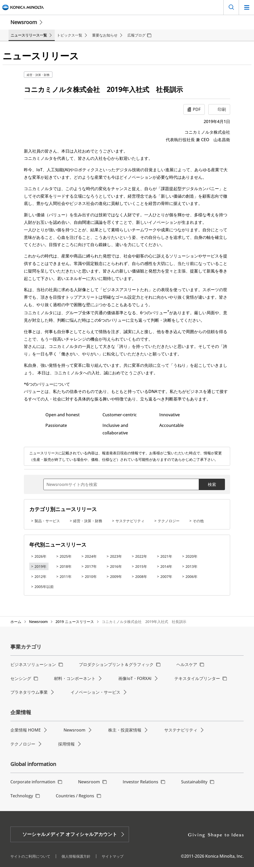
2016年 (116, 566)
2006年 (191, 576)
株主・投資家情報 (124, 730)
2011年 (66, 576)
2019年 (40, 566)
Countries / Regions (75, 796)
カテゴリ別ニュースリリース (63, 509)
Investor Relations (140, 782)
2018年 (66, 566)
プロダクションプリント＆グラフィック (116, 664)
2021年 (166, 556)
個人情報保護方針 (76, 856)
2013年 (191, 566)
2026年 (40, 556)
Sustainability (194, 782)
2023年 (116, 556)
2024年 (91, 556)
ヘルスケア (186, 664)
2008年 (141, 576)
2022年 (141, 556)
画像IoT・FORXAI (135, 678)
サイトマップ (112, 856)
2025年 (66, 556)
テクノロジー (169, 520)
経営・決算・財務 (38, 75)
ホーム (15, 621)
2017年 (91, 566)
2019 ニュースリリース (75, 621)
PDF (197, 109)
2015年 (141, 566)
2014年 (166, 566)
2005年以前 (44, 586)
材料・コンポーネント (74, 678)
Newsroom (23, 22)
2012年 (40, 576)
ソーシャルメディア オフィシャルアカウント (69, 834)
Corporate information (32, 782)
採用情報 (66, 744)
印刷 (222, 109)
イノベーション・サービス (95, 692)
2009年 (116, 576)
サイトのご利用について (30, 856)
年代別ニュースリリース (57, 544)
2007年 (166, 576)
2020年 (191, 556)
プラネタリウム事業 (29, 692)
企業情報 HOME (25, 730)
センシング (20, 678)
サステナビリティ (130, 520)
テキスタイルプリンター (197, 678)
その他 (198, 520)
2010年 (91, 576)
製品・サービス (47, 520)
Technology (21, 796)
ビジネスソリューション (33, 664)
